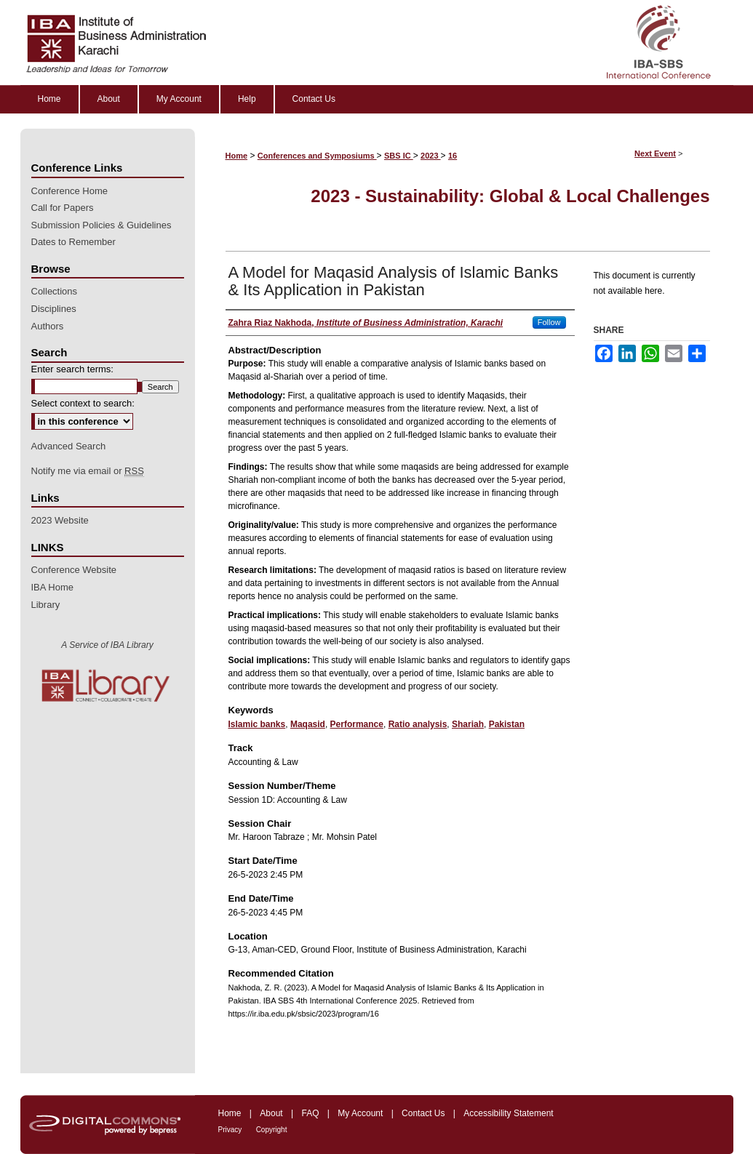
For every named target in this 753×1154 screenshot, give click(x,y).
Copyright (271, 1130)
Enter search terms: (72, 369)
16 (452, 155)
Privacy (230, 1130)
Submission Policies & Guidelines (101, 225)
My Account (360, 1113)
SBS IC (398, 155)
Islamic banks (257, 724)
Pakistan (507, 724)
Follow (549, 322)
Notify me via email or (87, 471)
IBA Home (52, 587)
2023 (431, 155)
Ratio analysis (418, 724)
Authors (47, 326)
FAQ (310, 1113)
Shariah (468, 724)
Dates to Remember (73, 241)
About (271, 1113)
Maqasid (307, 724)
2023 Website (60, 520)
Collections (54, 291)
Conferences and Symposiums (317, 155)
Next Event (655, 153)
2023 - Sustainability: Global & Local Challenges (510, 196)
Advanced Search (68, 446)
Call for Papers (62, 207)
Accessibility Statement (508, 1113)
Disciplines (53, 308)
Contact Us (423, 1113)
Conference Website (74, 569)
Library (45, 604)
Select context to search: (83, 403)
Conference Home (69, 190)
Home (237, 155)
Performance (356, 724)
